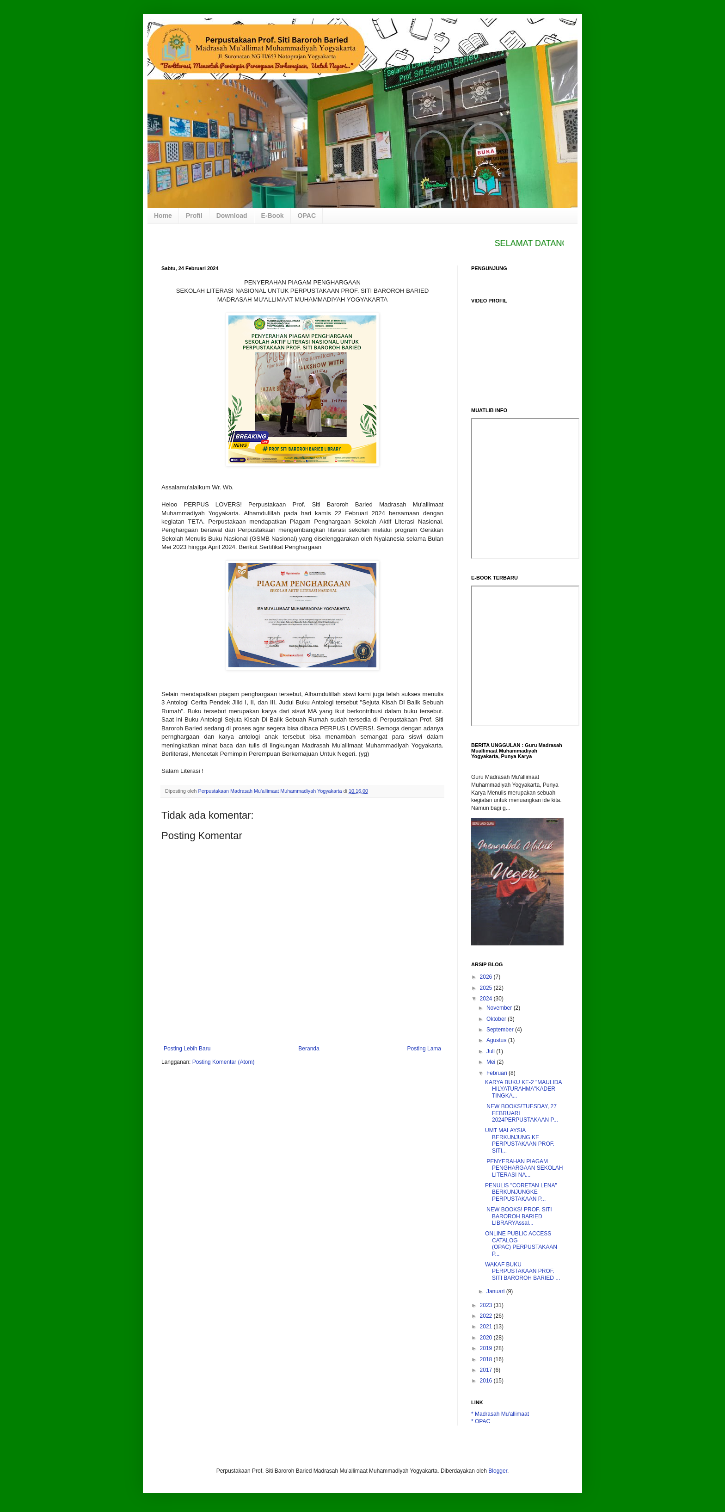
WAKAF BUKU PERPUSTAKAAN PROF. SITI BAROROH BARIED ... (522, 1271)
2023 (487, 1305)
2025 (487, 988)
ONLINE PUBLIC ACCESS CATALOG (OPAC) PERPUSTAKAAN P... (521, 1243)
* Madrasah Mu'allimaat (500, 1414)
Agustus (497, 1040)
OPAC (307, 215)
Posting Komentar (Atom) (223, 1062)
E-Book (272, 215)
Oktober (497, 1019)
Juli (491, 1051)
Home (163, 215)
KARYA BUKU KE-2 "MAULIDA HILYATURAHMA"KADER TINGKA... (523, 1089)
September (500, 1029)
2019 (487, 1348)
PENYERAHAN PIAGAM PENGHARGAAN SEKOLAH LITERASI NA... (524, 1168)
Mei (491, 1062)
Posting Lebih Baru (187, 1048)
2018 (487, 1359)
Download (231, 215)
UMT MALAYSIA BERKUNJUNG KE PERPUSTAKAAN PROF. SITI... (519, 1140)
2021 (487, 1326)
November (500, 1008)
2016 (487, 1380)
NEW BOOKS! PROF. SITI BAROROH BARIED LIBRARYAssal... (518, 1216)
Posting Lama (424, 1048)
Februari (497, 1073)
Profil (194, 215)
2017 (487, 1370)
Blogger (497, 1471)
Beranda (308, 1048)
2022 (487, 1316)
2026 (487, 977)
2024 (487, 998)
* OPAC (480, 1421)
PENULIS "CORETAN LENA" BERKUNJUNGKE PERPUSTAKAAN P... (521, 1192)
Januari (496, 1291)
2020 (487, 1337)
